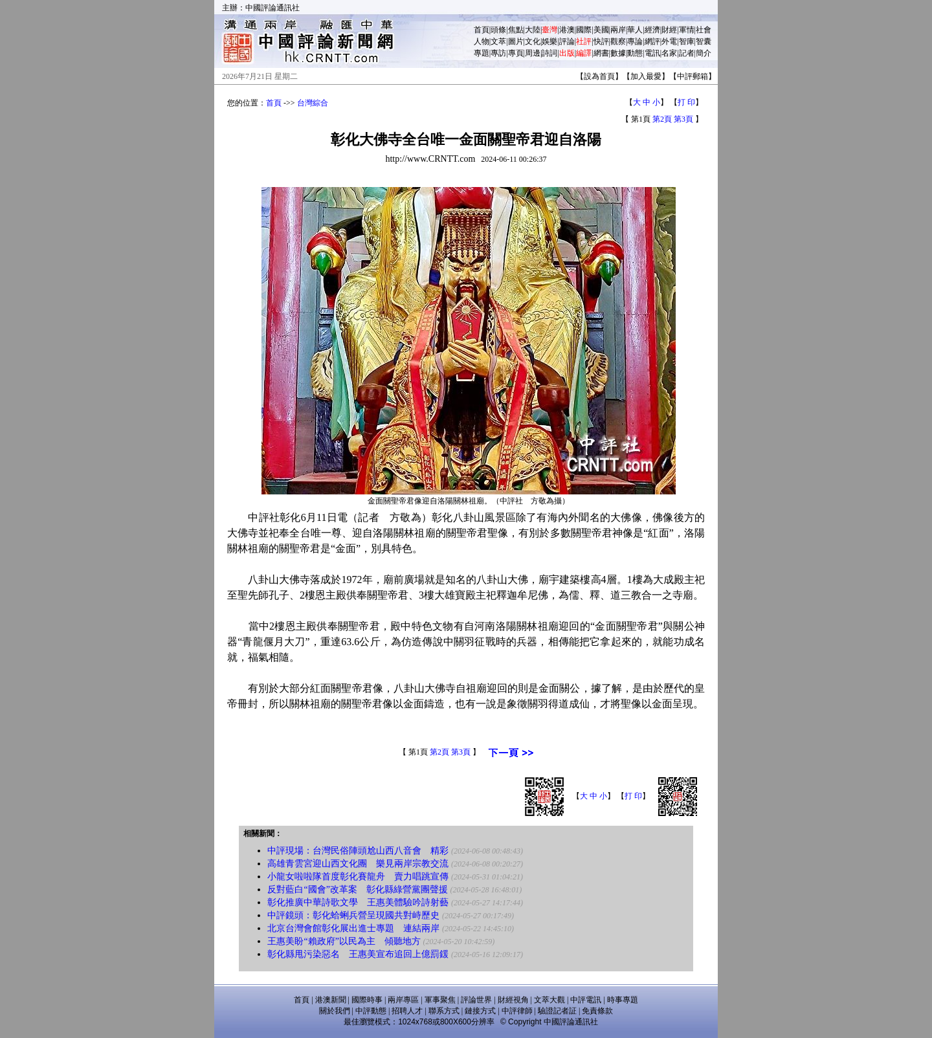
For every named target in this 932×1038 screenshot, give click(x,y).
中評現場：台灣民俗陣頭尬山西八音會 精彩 (358, 851)
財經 (669, 29)
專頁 (516, 53)
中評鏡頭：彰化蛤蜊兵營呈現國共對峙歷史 (353, 915)
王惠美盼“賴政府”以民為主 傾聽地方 (343, 941)
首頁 (481, 29)
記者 (686, 53)
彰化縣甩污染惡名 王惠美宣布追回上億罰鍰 (358, 954)
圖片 (516, 41)
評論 (567, 41)
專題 (481, 53)
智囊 (703, 41)
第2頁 (662, 119)
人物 (481, 41)
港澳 (567, 29)
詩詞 (549, 53)
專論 (635, 41)
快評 (601, 41)
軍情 (686, 29)
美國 (601, 29)
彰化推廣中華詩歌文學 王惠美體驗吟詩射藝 (358, 902)
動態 (635, 53)
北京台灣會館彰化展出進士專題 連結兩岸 (353, 928)
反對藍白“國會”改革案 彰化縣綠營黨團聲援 (357, 889)
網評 (652, 41)
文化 (532, 41)
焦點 (516, 29)
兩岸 (618, 29)
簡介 (703, 53)
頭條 (498, 29)
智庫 (686, 41)
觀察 (618, 41)
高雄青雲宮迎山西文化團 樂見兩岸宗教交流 (358, 863)
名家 (669, 53)
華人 (635, 29)
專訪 (498, 53)
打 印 (686, 102)
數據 (618, 53)
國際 (584, 29)
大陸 (532, 29)
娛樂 (549, 41)
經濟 (652, 29)
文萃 (498, 41)
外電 (669, 41)
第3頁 (683, 119)
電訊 (652, 53)
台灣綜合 (312, 102)
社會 (703, 29)
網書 (601, 53)
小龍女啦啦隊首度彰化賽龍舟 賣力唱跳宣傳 (358, 876)
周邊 (532, 53)
